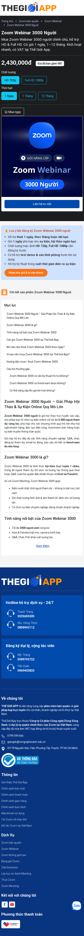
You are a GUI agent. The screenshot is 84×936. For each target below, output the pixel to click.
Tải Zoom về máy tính (14, 819)
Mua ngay (13, 112)
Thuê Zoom (8, 879)
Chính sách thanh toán (14, 794)
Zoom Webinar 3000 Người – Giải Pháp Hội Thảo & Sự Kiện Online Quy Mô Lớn (41, 315)
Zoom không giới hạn (13, 855)
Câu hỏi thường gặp (18, 368)
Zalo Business (9, 867)
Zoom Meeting (10, 885)
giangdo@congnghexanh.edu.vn (26, 741)
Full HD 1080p (34, 80)
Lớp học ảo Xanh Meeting (16, 873)
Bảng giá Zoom (10, 861)
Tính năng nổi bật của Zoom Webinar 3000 (32, 332)
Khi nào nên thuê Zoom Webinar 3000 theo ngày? (36, 347)
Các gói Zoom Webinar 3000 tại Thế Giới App (33, 339)
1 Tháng (27, 96)
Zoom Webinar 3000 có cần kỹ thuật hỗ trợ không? (39, 375)
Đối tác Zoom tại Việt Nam (16, 825)
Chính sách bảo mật (13, 788)
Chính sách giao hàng (13, 800)
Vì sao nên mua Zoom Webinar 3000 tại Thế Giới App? (38, 354)
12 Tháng (47, 96)
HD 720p (10, 80)
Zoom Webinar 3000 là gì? (22, 325)
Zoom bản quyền (29, 21)
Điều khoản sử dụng (12, 813)
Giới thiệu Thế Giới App (14, 782)
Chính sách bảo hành (13, 807)
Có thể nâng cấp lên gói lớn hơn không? (32, 390)
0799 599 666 (15, 735)
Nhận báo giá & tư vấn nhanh (26, 272)
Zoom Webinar (53, 21)
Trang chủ (7, 21)
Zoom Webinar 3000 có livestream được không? (38, 383)
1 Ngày (9, 96)
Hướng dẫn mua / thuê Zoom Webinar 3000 (32, 361)
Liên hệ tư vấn (42, 204)
